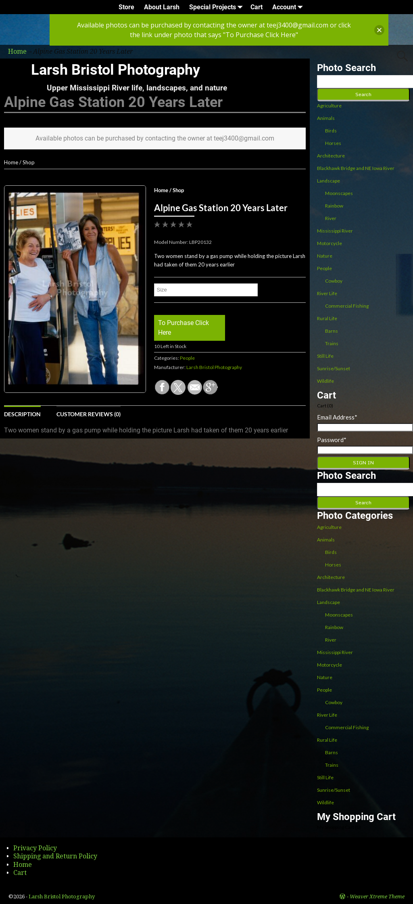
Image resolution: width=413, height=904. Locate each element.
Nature (324, 256)
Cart (256, 7)
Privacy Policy (35, 848)
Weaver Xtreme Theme (377, 897)
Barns (331, 331)
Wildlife (325, 381)
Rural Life (327, 318)
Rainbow (334, 206)
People (187, 358)
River (330, 218)
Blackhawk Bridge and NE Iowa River (355, 168)
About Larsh (161, 7)
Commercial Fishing (347, 306)
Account (289, 7)
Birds (331, 131)
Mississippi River (335, 231)
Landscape (328, 181)
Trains (331, 343)
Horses (333, 143)
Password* (331, 439)
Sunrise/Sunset (333, 368)
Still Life (325, 356)
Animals (326, 118)
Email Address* (337, 417)
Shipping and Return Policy (55, 856)
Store (126, 7)
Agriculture (329, 106)
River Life (327, 293)
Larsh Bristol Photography (115, 69)
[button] (379, 30)
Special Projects (217, 7)
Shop (29, 162)
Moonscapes (339, 193)
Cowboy (333, 281)
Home (11, 162)
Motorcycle (329, 243)
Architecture (331, 156)
